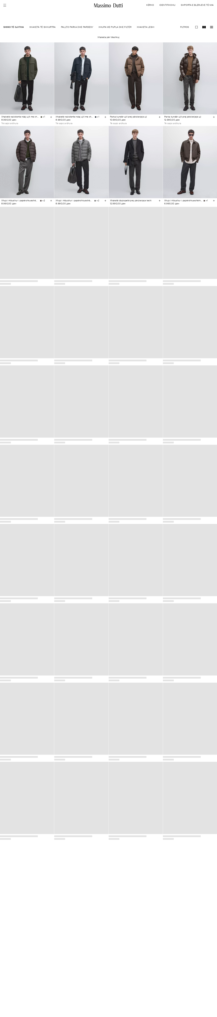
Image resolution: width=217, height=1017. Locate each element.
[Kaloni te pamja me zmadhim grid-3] (212, 27)
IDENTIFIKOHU (167, 5)
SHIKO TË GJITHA (13, 27)
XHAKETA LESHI (145, 27)
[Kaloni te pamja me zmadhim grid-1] (196, 27)
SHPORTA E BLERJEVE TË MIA (197, 5)
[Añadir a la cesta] (51, 117)
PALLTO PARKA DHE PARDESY (77, 27)
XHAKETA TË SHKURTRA (42, 27)
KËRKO (150, 5)
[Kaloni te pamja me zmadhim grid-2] (204, 27)
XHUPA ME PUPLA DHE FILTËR (114, 27)
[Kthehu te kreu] (108, 5)
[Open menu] (5, 5)
